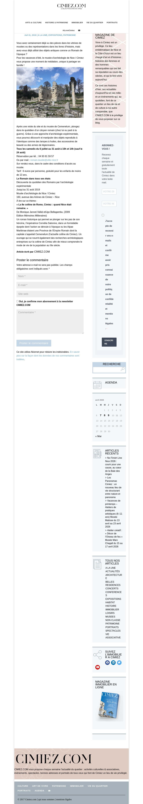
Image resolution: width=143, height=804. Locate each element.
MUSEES (110, 616)
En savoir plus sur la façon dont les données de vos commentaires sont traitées (48, 356)
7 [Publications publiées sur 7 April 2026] (100, 415)
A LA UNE (42, 35)
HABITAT (110, 602)
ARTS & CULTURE (33, 22)
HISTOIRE (110, 606)
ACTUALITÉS (112, 571)
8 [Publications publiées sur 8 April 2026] (104, 415)
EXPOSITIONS (55, 35)
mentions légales (64, 799)
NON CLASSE (112, 620)
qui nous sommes (46, 799)
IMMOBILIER (77, 22)
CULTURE (23, 786)
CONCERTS (111, 588)
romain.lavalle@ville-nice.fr (44, 160)
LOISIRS (110, 613)
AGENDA (39, 790)
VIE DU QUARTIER (94, 22)
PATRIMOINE (69, 35)
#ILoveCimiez (69, 30)
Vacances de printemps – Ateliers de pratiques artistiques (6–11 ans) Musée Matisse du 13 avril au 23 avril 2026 (113, 513)
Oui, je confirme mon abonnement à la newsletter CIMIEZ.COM (44, 303)
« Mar (98, 436)
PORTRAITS (112, 22)
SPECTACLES (113, 631)
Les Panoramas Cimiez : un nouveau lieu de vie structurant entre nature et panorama (113, 487)
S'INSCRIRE (108, 342)
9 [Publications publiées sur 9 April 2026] (108, 415)
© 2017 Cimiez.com (27, 799)
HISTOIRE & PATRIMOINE (56, 22)
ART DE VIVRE (40, 786)
